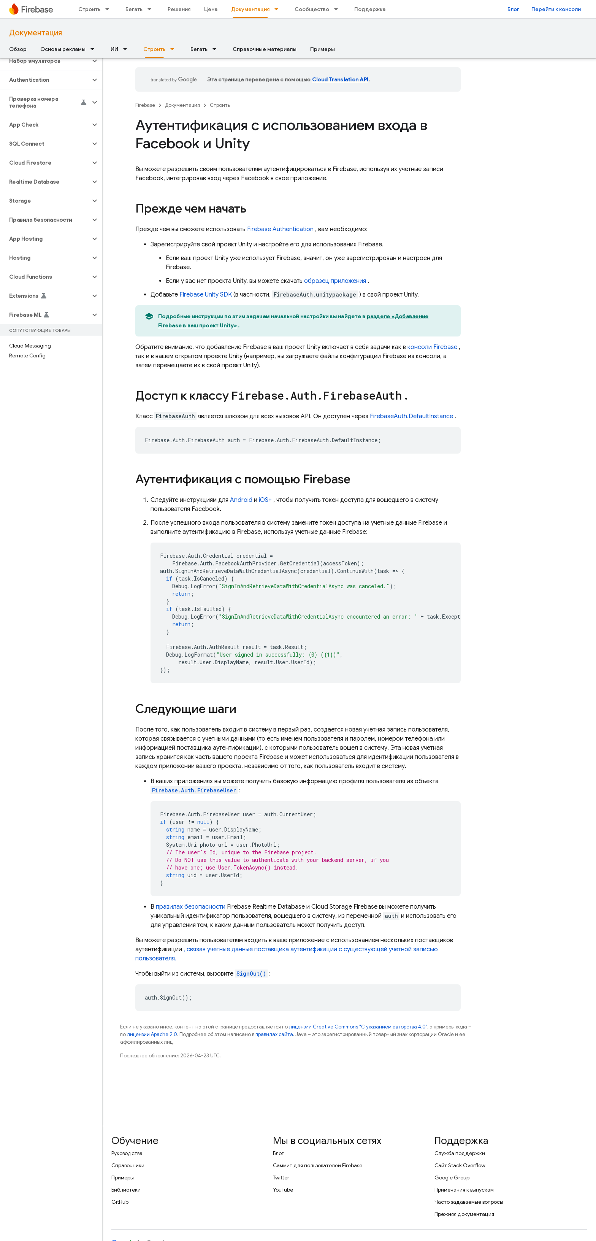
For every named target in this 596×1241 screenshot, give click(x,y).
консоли (432, 347)
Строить (89, 9)
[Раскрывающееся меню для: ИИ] (127, 49)
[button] (45, 61)
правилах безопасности (190, 907)
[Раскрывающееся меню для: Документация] (278, 9)
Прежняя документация (464, 1214)
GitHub (119, 1201)
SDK (205, 294)
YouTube (283, 1189)
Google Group (451, 1177)
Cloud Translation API (340, 79)
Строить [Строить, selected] (154, 49)
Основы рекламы (63, 49)
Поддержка (369, 9)
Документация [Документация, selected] (250, 9)
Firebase (145, 105)
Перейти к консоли (556, 9)
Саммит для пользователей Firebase (317, 1165)
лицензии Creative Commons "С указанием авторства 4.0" (358, 1027)
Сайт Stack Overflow (459, 1165)
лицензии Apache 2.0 (152, 1034)
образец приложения (335, 281)
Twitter (281, 1177)
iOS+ (265, 500)
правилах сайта (274, 1034)
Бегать (134, 9)
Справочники (127, 1165)
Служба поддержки (459, 1153)
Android (241, 500)
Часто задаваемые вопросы (468, 1201)
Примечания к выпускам (464, 1189)
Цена (210, 9)
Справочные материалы (264, 49)
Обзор (18, 49)
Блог (513, 9)
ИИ (114, 49)
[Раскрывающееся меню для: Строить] (109, 9)
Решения (179, 9)
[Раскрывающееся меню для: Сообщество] (338, 9)
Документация (35, 33)
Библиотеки (126, 1189)
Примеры (322, 49)
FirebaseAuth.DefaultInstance (411, 416)
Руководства (127, 1153)
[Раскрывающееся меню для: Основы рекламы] (95, 49)
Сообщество (312, 9)
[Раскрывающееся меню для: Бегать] (152, 9)
